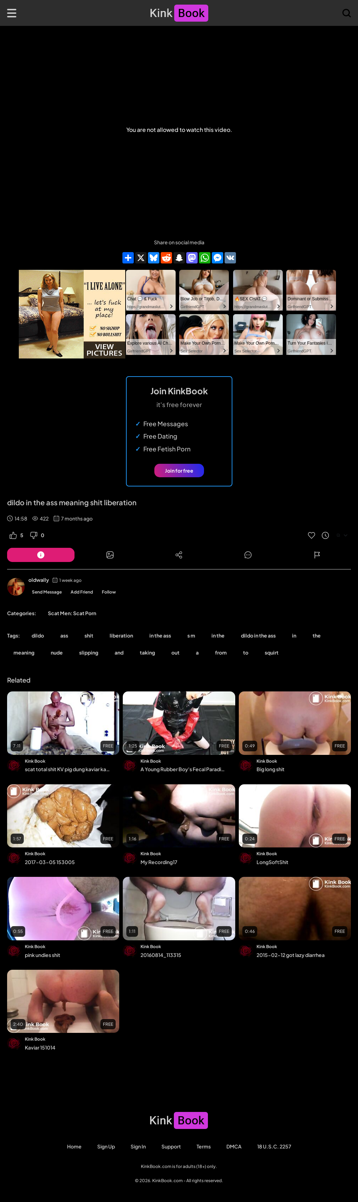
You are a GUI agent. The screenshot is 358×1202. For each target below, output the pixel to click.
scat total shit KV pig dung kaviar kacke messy (67, 769)
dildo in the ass (258, 635)
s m (191, 635)
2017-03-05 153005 (50, 862)
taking (147, 652)
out (175, 652)
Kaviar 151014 (40, 1047)
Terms (204, 1146)
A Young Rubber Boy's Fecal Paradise (183, 769)
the (317, 635)
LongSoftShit (272, 862)
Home (74, 1146)
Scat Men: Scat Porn (72, 613)
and (119, 652)
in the (218, 635)
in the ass (160, 635)
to (245, 652)
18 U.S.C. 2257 (274, 1146)
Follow (109, 592)
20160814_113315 (161, 955)
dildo (38, 635)
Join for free (179, 470)
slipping (88, 652)
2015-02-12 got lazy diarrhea (291, 955)
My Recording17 (159, 862)
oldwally (38, 580)
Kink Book (35, 761)
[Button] (41, 555)
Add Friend (82, 592)
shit (88, 635)
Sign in (138, 1146)
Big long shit (271, 769)
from (221, 652)
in (294, 635)
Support (171, 1146)
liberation (121, 635)
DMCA (234, 1146)
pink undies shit (42, 955)
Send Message (47, 592)
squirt (272, 652)
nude (57, 652)
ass (64, 635)
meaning (23, 652)
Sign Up (106, 1146)
